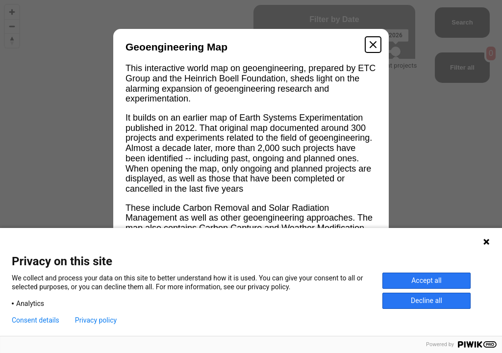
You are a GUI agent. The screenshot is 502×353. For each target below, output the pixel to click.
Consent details (35, 320)
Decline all (426, 300)
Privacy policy (96, 320)
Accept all (426, 280)
